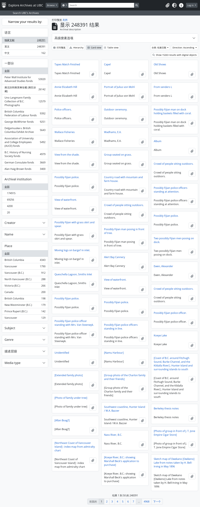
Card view (94, 47)
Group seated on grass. (118, 154)
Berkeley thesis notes (166, 408)
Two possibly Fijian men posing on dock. (174, 240)
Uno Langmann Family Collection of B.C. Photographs (24, 101)
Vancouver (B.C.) (24, 273)
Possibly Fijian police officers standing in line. (121, 326)
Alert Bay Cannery (114, 257)
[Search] (101, 5)
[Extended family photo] (69, 375)
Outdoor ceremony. (115, 109)
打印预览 (59, 47)
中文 (24, 53)
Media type (12, 363)
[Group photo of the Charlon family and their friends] (124, 377)
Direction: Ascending (183, 47)
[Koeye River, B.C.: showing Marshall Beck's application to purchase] (121, 461)
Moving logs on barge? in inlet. (72, 250)
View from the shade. (67, 154)
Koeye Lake (160, 335)
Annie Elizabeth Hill (66, 87)
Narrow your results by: (25, 22)
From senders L (163, 87)
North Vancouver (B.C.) (24, 279)
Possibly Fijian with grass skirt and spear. (75, 224)
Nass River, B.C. (113, 434)
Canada (24, 292)
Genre (9, 339)
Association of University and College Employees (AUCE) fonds (24, 142)
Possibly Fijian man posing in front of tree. (124, 231)
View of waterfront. (66, 199)
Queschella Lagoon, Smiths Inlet (73, 274)
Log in (190, 5)
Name (9, 234)
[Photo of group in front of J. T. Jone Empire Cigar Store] (174, 432)
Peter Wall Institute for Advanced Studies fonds (24, 79)
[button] (167, 5)
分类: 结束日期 (159, 47)
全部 (7, 71)
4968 (146, 501)
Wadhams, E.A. (112, 132)
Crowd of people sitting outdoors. (173, 163)
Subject (10, 328)
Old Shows (160, 64)
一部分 (9, 63)
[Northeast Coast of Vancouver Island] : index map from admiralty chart (75, 446)
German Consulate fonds (24, 163)
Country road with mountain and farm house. (123, 179)
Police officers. (63, 109)
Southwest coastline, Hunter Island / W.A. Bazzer (124, 408)
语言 (8, 32)
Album (157, 141)
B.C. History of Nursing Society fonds (24, 154)
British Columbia (24, 260)
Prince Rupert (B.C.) (24, 312)
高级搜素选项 (64, 38)
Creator (10, 223)
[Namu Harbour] (114, 352)
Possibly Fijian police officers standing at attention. (170, 189)
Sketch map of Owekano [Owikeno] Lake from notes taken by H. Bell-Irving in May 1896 (174, 462)
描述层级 (11, 351)
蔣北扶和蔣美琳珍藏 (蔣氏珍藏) (24, 89)
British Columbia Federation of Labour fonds (24, 113)
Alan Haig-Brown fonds (24, 169)
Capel (107, 64)
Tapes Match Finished (67, 64)
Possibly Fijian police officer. (170, 313)
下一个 (157, 501)
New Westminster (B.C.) (24, 305)
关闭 (65, 20)
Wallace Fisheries (65, 132)
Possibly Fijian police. (67, 177)
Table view (111, 47)
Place (8, 246)
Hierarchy (76, 47)
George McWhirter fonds (24, 122)
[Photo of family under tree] (71, 398)
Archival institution (18, 179)
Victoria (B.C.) (24, 286)
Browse (51, 5)
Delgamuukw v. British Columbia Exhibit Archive (24, 130)
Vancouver (24, 267)
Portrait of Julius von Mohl (119, 87)
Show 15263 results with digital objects (174, 54)
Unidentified (62, 352)
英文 (24, 47)
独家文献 (24, 40)
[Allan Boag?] (62, 420)
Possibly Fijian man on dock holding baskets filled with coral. (172, 111)
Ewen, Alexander (163, 266)
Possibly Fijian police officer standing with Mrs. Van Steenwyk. (74, 323)
